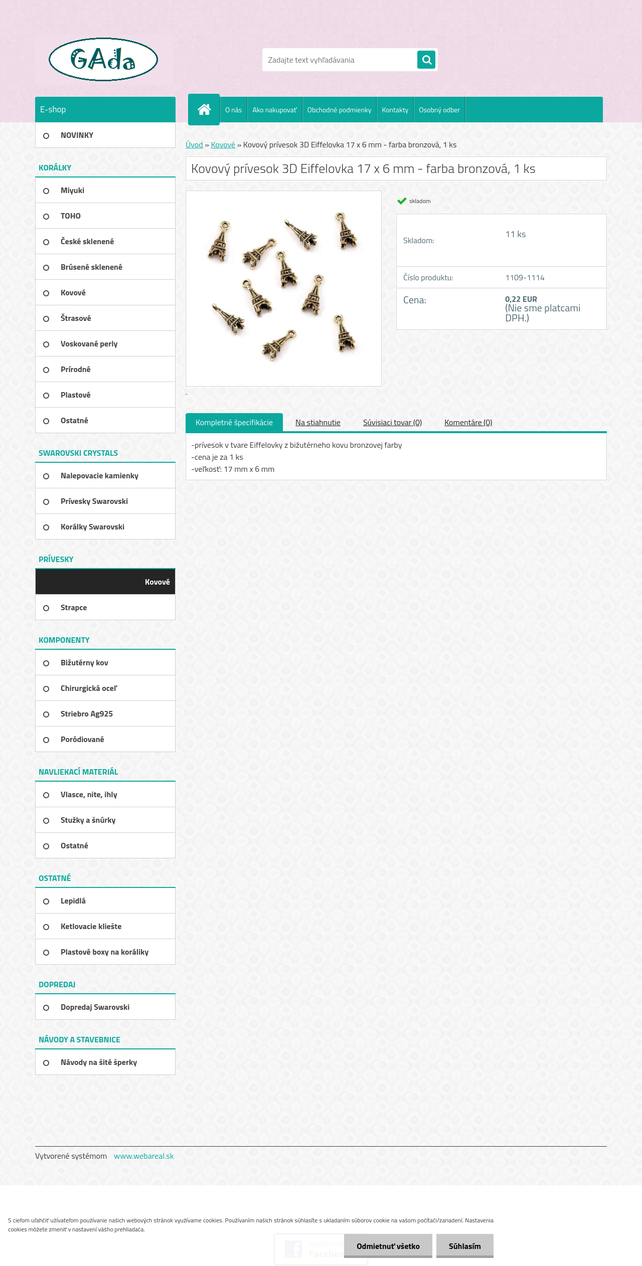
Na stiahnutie (318, 422)
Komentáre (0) (468, 422)
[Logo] (104, 60)
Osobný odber (439, 109)
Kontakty (395, 109)
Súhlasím (465, 1246)
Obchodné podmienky (339, 109)
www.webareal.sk (144, 1156)
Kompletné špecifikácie (234, 422)
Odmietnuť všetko (388, 1246)
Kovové (223, 144)
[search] (426, 60)
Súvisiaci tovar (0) (392, 422)
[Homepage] (208, 109)
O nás (233, 109)
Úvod (194, 144)
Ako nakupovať (274, 109)
